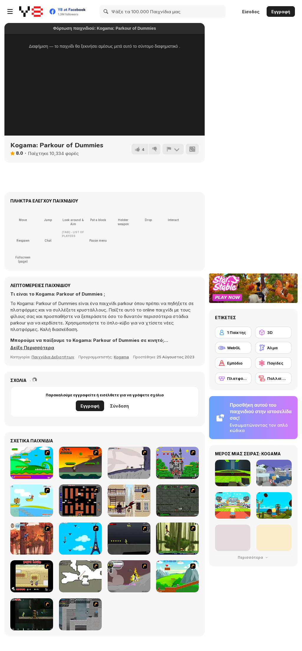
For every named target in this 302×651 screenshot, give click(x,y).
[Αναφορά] (173, 149)
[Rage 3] (129, 576)
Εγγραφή (280, 11)
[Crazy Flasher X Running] (129, 539)
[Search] (106, 11)
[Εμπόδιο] (233, 363)
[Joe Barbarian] (80, 463)
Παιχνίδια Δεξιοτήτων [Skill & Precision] (53, 357)
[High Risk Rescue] (129, 500)
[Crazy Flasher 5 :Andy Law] (31, 614)
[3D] (273, 332)
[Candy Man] (31, 463)
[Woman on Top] (80, 539)
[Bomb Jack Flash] (177, 463)
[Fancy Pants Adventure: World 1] (129, 463)
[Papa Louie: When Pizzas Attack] (31, 576)
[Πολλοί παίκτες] (273, 378)
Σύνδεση (119, 405)
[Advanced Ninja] (80, 576)
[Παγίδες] (273, 363)
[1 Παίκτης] (233, 332)
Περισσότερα (253, 557)
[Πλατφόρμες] (233, 378)
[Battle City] (80, 500)
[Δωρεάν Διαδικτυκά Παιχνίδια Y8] (31, 11)
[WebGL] (233, 348)
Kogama (121, 357)
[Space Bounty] (177, 500)
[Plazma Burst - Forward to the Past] (80, 614)
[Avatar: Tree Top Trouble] (31, 539)
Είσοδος (251, 11)
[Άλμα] (273, 348)
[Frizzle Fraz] (177, 576)
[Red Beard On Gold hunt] (31, 500)
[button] (32, 348)
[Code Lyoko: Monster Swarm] (177, 539)
